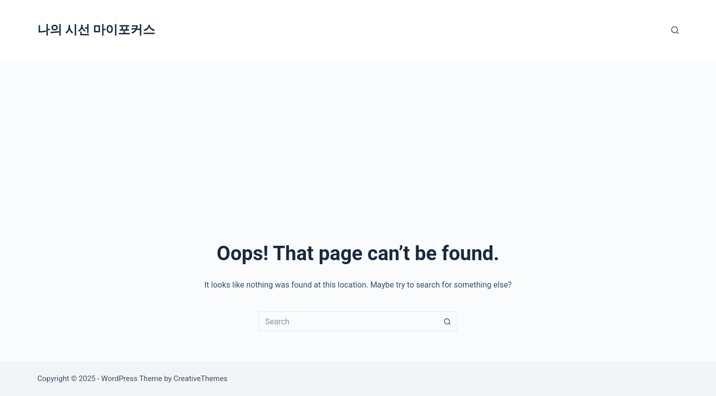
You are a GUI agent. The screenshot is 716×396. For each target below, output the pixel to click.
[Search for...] (348, 321)
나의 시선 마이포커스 (96, 29)
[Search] (675, 30)
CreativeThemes (201, 378)
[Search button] (447, 321)
